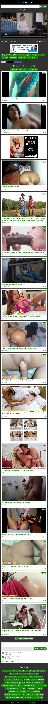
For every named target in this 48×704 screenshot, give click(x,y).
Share (3, 62)
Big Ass (28, 55)
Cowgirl (34, 55)
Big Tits (14, 55)
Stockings (5, 57)
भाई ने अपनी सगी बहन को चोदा (34, 682)
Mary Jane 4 (6, 55)
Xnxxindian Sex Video (10, 671)
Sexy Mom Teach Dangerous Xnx (16, 677)
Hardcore (21, 55)
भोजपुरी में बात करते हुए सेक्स (13, 694)
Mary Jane (31, 57)
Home (13, 702)
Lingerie (41, 55)
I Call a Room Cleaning (34, 688)
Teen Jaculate (32, 69)
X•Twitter (10, 62)
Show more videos (24, 639)
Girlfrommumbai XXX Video (14, 697)
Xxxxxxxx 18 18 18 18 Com (34, 697)
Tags (18, 702)
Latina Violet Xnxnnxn (36, 677)
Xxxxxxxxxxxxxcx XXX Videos (11, 685)
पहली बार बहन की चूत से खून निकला (15, 682)
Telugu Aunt (14, 674)
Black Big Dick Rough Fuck (36, 671)
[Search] (20, 6)
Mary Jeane (23, 69)
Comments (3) (29, 66)
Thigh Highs (22, 57)
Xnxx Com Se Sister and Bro (28, 674)
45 (44, 41)
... (37, 57)
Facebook (18, 62)
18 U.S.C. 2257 (32, 702)
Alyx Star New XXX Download (34, 679)
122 (38, 41)
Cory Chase (36, 691)
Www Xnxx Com (28, 694)
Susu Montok (39, 694)
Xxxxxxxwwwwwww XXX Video (16, 688)
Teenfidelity (13, 57)
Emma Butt (22, 671)
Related (16, 66)
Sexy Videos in (13, 691)
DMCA (23, 702)
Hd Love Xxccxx (25, 691)
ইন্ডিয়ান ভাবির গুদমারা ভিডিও (13, 679)
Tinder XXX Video (28, 685)
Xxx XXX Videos (41, 685)
